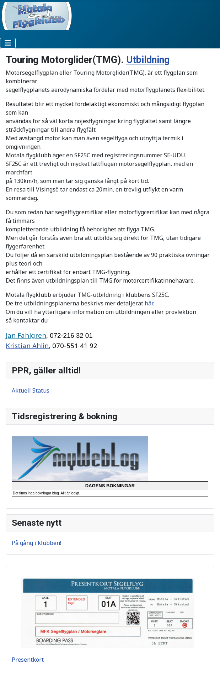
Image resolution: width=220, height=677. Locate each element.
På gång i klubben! (36, 543)
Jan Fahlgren (26, 335)
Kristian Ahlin (27, 345)
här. (149, 303)
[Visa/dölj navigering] (8, 43)
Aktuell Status (30, 390)
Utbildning (148, 59)
